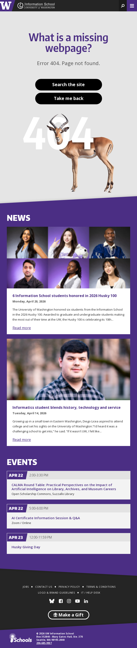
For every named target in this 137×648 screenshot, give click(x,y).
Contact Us (43, 586)
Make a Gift (69, 615)
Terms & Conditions (100, 586)
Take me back (68, 98)
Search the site (68, 85)
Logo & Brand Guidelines (56, 592)
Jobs (26, 586)
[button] (123, 5)
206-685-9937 (44, 643)
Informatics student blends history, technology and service (66, 407)
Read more (21, 327)
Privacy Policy (69, 586)
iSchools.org (20, 638)
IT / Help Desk (90, 592)
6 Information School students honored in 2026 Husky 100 (64, 295)
